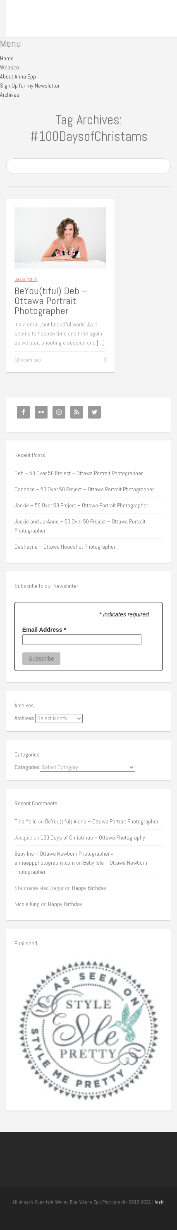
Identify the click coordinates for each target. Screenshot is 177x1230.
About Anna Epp (18, 76)
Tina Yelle (25, 821)
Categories (27, 767)
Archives (9, 94)
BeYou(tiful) (26, 279)
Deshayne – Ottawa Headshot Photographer (64, 546)
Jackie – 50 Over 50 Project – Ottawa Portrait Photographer (81, 505)
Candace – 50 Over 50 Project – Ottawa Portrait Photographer (84, 489)
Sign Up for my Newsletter (30, 85)
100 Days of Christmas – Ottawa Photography (93, 837)
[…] (101, 342)
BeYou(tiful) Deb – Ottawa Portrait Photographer (50, 300)
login (160, 1202)
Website (9, 67)
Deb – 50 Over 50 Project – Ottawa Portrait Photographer (78, 473)
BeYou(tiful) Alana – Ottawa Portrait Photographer (101, 821)
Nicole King (27, 904)
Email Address (44, 630)
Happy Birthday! (90, 888)
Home (7, 58)
